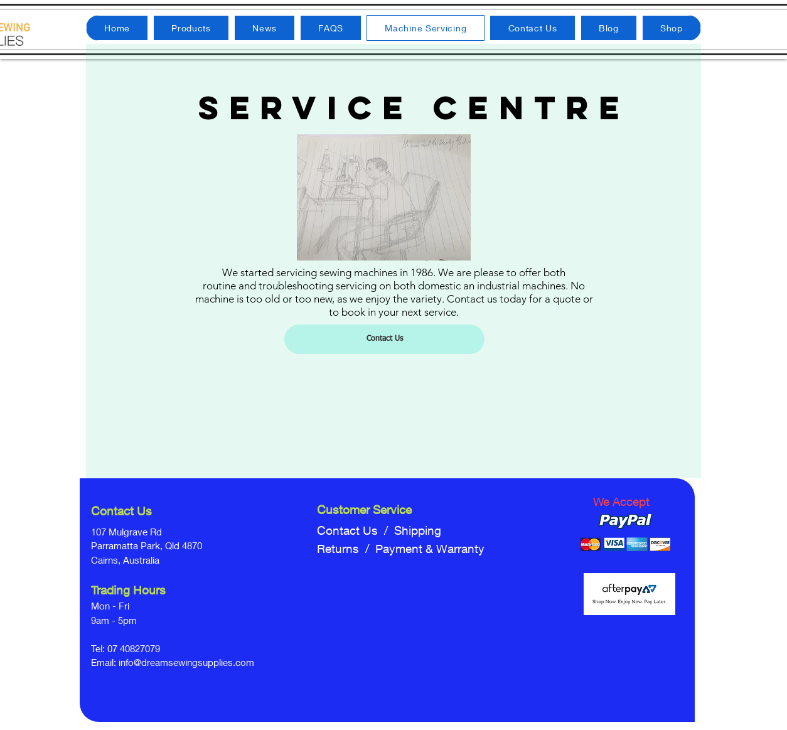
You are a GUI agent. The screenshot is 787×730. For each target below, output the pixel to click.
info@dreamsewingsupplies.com (186, 662)
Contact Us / (355, 530)
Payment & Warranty (430, 549)
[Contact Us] (384, 339)
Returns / (346, 549)
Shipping (417, 530)
